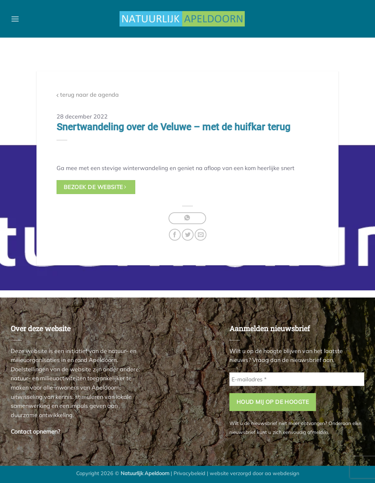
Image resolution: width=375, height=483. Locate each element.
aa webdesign (282, 473)
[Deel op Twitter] (188, 235)
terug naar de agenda (88, 94)
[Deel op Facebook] (175, 235)
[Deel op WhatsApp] (187, 218)
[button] (15, 19)
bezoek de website (95, 186)
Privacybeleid (189, 473)
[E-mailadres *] (296, 379)
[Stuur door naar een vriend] (200, 235)
